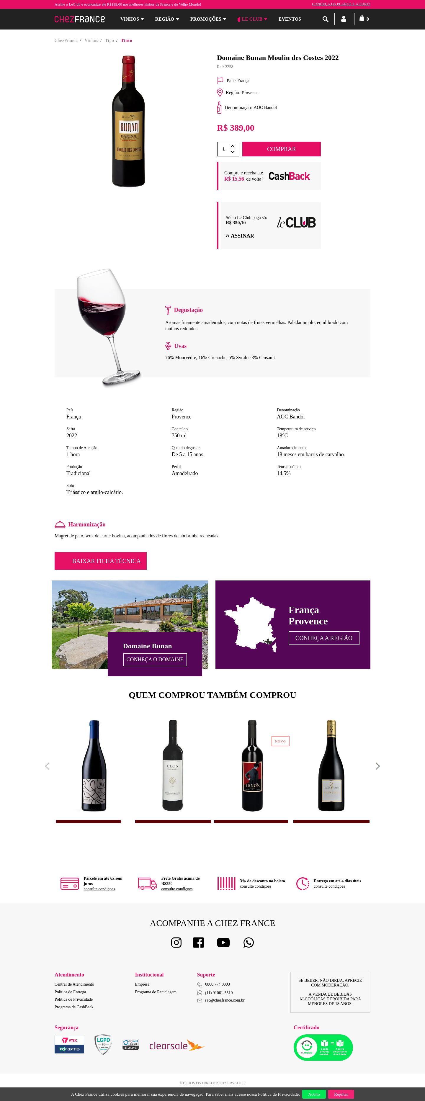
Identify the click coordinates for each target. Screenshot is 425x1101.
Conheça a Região (323, 638)
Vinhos (129, 19)
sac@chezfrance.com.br (221, 1000)
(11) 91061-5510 (215, 992)
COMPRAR (281, 149)
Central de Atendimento (74, 984)
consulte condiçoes (99, 889)
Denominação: (234, 107)
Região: (229, 93)
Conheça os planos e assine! (341, 4)
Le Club (250, 19)
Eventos (290, 19)
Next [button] (376, 765)
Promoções (205, 19)
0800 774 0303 (217, 984)
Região (164, 19)
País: (226, 80)
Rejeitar (341, 1094)
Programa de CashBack (74, 1007)
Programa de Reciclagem (156, 992)
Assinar (240, 236)
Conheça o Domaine (155, 659)
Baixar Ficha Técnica (106, 561)
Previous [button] (48, 765)
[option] (128, 121)
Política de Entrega (70, 992)
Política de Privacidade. (279, 1094)
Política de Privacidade (74, 999)
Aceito (314, 1094)
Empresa (142, 984)
